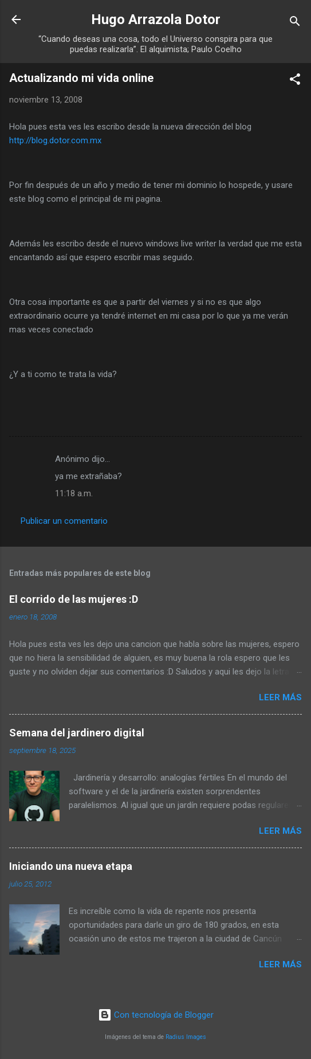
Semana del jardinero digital (76, 733)
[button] (295, 81)
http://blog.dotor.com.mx (55, 140)
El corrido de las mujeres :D (73, 599)
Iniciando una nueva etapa (70, 866)
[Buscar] (295, 23)
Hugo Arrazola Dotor (156, 19)
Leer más (280, 697)
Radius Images (186, 1037)
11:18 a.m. (74, 493)
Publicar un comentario (64, 521)
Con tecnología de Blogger (156, 1015)
